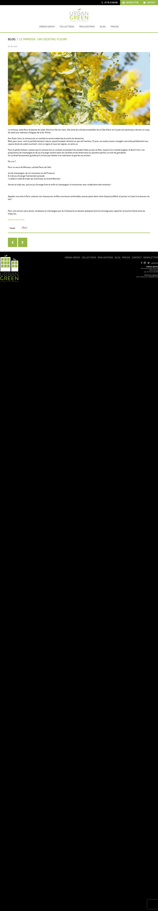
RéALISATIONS (105, 257)
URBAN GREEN (72, 257)
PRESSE (126, 257)
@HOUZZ (154, 263)
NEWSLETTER (131, 2)
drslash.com (153, 277)
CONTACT (149, 2)
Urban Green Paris (16, 219)
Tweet (12, 228)
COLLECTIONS (89, 257)
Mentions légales (151, 275)
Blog (11, 39)
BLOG (118, 257)
